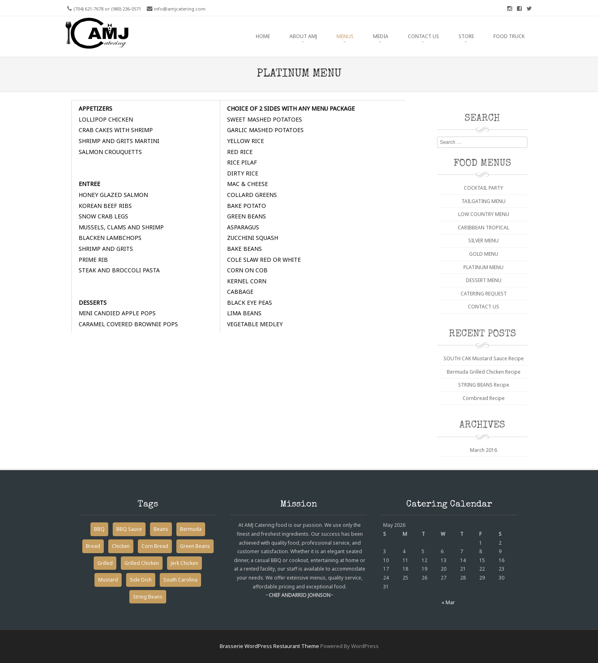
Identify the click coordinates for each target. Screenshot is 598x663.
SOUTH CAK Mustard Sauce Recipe (484, 358)
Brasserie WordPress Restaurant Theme (269, 646)
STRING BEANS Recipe (483, 384)
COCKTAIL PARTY (483, 187)
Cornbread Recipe (484, 398)
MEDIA (380, 36)
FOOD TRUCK (509, 36)
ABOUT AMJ (303, 36)
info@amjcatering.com (180, 9)
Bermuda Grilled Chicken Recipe (484, 371)
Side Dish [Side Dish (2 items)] (141, 579)
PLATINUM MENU (483, 267)
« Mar (448, 602)
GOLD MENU (483, 253)
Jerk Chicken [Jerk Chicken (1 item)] (184, 563)
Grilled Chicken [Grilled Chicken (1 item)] (141, 563)
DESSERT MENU (484, 280)
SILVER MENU (483, 240)
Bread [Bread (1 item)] (93, 546)
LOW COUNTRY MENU (483, 214)
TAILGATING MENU (483, 201)
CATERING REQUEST (484, 293)
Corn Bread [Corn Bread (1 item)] (154, 546)
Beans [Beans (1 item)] (161, 529)
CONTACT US (423, 36)
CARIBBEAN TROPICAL (483, 227)
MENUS (345, 36)
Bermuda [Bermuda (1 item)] (190, 529)
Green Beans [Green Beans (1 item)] (195, 546)
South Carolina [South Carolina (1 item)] (180, 579)
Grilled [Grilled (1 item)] (105, 563)
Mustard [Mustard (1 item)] (108, 579)
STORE (466, 36)
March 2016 (483, 450)
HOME (263, 36)
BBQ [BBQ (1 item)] (99, 529)
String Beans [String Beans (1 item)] (148, 596)
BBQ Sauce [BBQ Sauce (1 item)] (129, 529)
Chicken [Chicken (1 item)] (121, 546)
